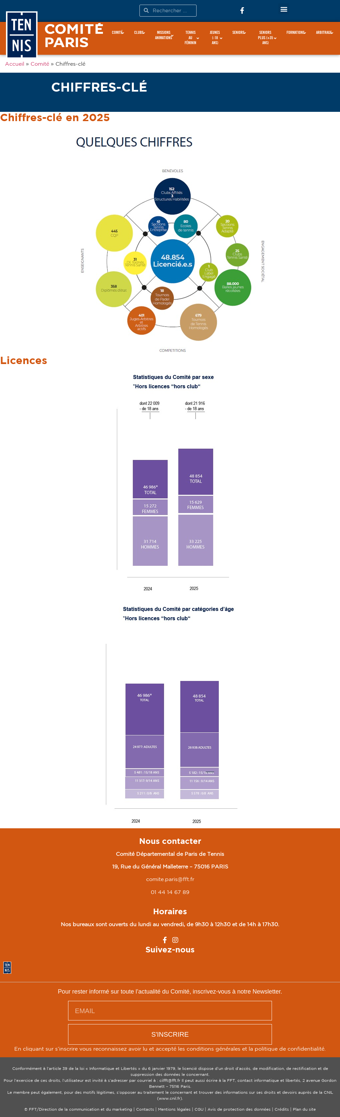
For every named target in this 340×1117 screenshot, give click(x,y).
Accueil (14, 64)
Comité (40, 64)
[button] (283, 8)
